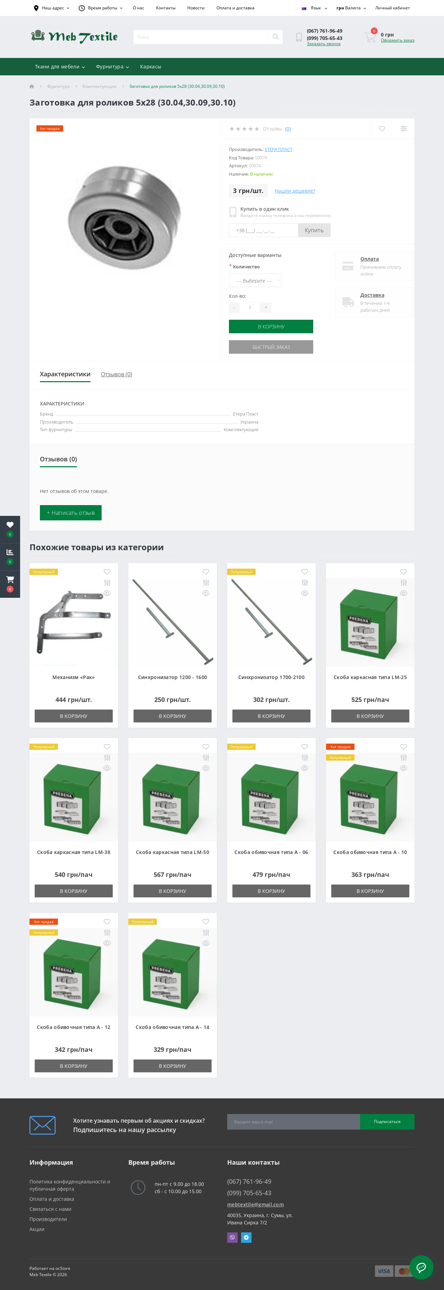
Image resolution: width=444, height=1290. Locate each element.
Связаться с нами (50, 1209)
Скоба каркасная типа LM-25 (370, 677)
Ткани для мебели (60, 66)
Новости (196, 8)
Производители (48, 1219)
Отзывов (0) (116, 374)
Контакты (166, 8)
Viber (232, 1237)
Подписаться (387, 1121)
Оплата (364, 259)
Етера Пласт (278, 149)
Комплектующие (100, 86)
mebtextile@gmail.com (255, 1204)
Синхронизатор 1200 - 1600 (172, 677)
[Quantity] (249, 307)
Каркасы (150, 66)
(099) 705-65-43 (324, 38)
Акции (36, 1229)
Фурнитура (112, 66)
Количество (244, 266)
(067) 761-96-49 (324, 30)
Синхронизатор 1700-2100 (271, 677)
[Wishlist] (382, 128)
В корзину (271, 326)
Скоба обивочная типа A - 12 (73, 1027)
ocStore (63, 1268)
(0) (288, 128)
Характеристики (65, 374)
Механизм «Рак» (73, 677)
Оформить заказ (398, 40)
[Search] (275, 37)
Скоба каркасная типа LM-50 (172, 852)
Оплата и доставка (235, 8)
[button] (10, 584)
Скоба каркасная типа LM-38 (73, 852)
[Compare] (404, 128)
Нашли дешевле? (295, 190)
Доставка (366, 295)
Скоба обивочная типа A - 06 (271, 852)
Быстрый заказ (271, 347)
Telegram (246, 1237)
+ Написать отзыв (71, 513)
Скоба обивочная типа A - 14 (172, 1027)
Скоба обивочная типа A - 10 (370, 852)
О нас (138, 8)
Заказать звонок (324, 44)
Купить (314, 230)
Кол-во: (237, 296)
